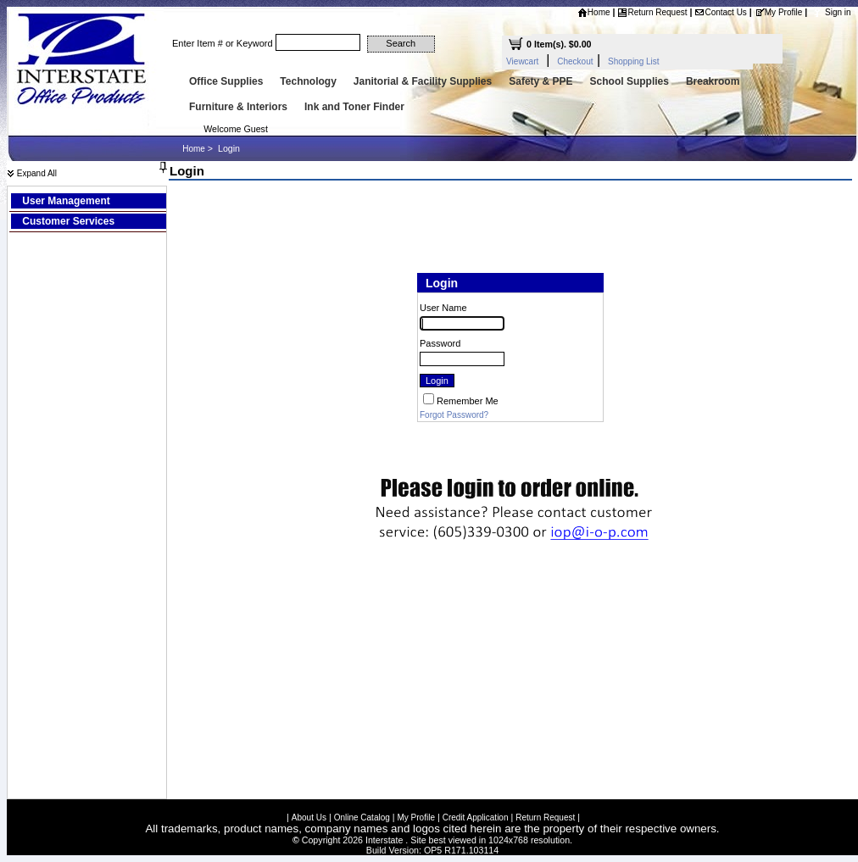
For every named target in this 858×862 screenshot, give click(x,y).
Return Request (652, 12)
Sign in (838, 12)
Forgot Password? (454, 415)
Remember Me (468, 401)
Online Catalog (362, 817)
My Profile (778, 12)
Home (593, 12)
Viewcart (522, 61)
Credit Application (476, 817)
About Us (309, 817)
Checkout (575, 61)
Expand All (32, 173)
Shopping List (634, 61)
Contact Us (720, 12)
